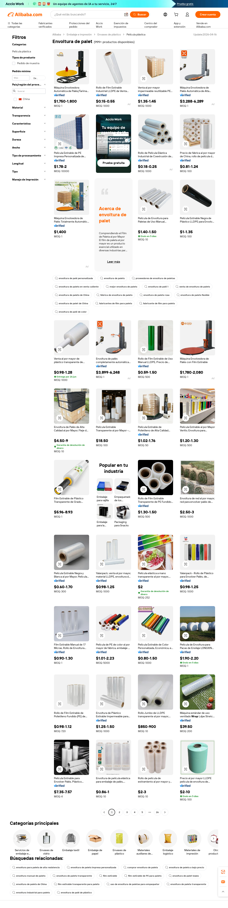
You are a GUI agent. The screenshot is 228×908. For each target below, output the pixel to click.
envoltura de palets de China (72, 295)
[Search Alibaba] (87, 14)
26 (157, 812)
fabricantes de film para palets (113, 303)
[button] (126, 14)
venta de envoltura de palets (193, 286)
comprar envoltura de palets (141, 867)
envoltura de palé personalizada (74, 278)
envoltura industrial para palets (31, 892)
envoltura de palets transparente (72, 875)
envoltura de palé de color (71, 311)
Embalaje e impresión (79, 34)
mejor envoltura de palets (121, 286)
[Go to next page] (165, 812)
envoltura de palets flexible (193, 295)
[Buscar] (139, 14)
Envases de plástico (109, 34)
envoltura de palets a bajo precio (184, 867)
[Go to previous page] (104, 812)
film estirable (108, 875)
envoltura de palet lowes (184, 875)
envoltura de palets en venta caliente (77, 286)
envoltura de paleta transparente (186, 884)
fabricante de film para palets (157, 303)
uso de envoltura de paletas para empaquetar (133, 884)
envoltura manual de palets (28, 875)
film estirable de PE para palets (143, 875)
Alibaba (56, 34)
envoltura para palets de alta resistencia (36, 867)
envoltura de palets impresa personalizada (91, 867)
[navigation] (29, 423)
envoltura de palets (112, 278)
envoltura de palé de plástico (74, 892)
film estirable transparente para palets (76, 884)
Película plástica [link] (136, 34)
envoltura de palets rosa (154, 295)
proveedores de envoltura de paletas (153, 278)
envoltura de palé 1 (156, 286)
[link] (223, 872)
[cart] (177, 15)
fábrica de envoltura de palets (114, 295)
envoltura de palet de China (71, 303)
